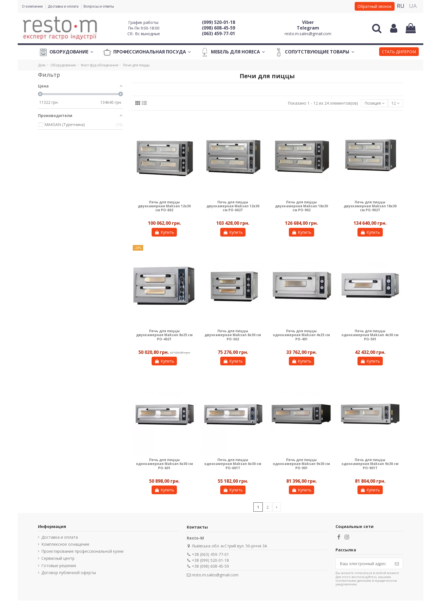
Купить (164, 232)
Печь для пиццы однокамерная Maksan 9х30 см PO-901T (370, 463)
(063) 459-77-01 (218, 33)
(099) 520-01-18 (218, 22)
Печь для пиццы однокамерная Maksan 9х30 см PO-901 (301, 463)
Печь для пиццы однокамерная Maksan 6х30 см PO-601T (232, 463)
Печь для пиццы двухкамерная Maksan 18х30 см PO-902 (301, 206)
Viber (308, 22)
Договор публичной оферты (68, 572)
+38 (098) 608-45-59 (210, 566)
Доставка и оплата (63, 6)
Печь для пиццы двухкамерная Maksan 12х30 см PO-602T (232, 206)
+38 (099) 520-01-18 (210, 560)
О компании (33, 6)
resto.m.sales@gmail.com (308, 33)
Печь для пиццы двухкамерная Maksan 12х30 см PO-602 (164, 206)
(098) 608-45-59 (218, 28)
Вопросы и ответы (99, 6)
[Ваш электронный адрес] (363, 563)
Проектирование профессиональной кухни (82, 551)
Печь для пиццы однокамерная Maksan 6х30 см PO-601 (164, 463)
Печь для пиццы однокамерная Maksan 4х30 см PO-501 (370, 335)
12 (395, 103)
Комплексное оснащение (65, 544)
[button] (399, 52)
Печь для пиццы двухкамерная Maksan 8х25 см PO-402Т (164, 335)
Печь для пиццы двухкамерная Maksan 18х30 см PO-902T (370, 206)
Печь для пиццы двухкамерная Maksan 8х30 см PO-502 (232, 335)
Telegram (308, 28)
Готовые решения (58, 565)
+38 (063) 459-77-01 (210, 554)
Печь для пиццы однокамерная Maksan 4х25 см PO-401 (301, 335)
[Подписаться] (397, 563)
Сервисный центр (58, 558)
